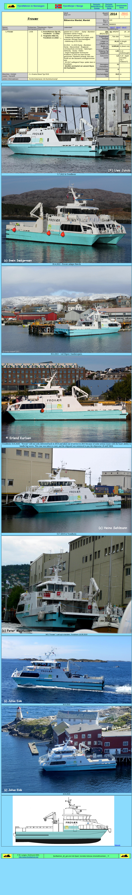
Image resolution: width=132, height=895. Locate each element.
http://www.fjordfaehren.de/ (28, 857)
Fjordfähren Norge (109, 7)
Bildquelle (117, 845)
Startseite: (97, 4)
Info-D (112, 27)
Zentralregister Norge (121, 6)
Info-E (118, 27)
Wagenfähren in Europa (97, 7)
